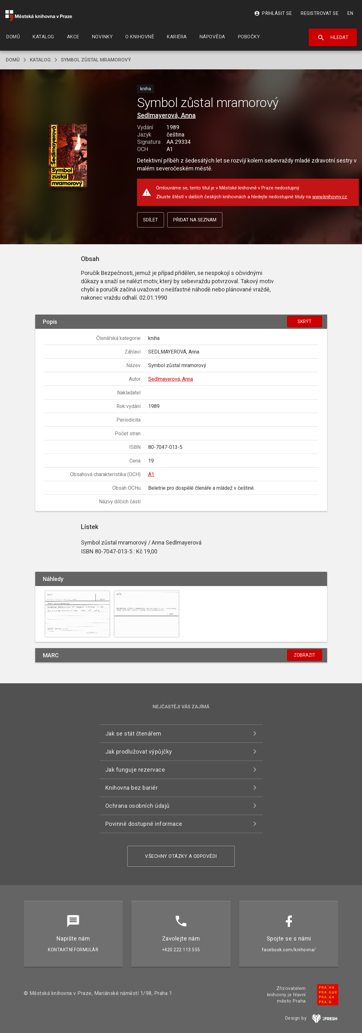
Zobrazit (304, 655)
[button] (68, 156)
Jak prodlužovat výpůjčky (138, 751)
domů (13, 60)
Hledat (333, 37)
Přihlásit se (273, 13)
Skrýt (305, 321)
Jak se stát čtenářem (133, 733)
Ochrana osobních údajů (137, 805)
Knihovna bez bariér (131, 787)
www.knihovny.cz (329, 197)
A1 (151, 474)
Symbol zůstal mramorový (96, 60)
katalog (40, 60)
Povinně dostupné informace (143, 823)
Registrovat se (320, 13)
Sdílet (150, 220)
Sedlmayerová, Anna (166, 115)
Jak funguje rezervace (135, 769)
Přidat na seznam (194, 220)
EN (350, 13)
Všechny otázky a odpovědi (181, 856)
